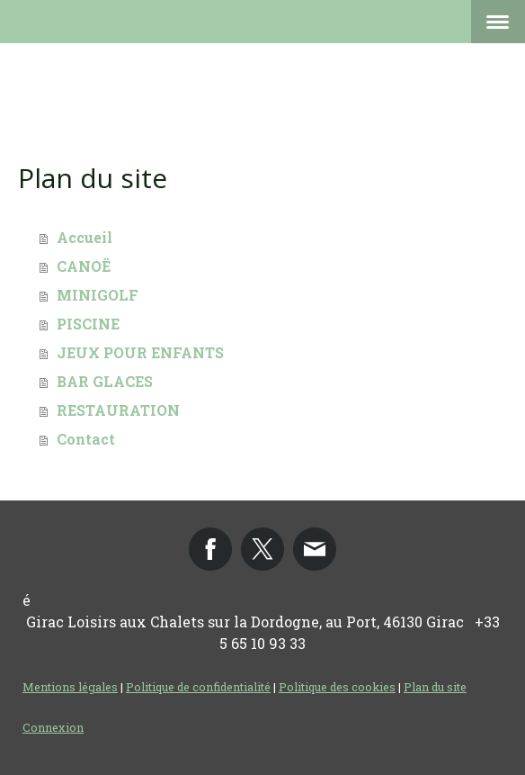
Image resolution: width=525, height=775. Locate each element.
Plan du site (435, 687)
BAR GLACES (105, 381)
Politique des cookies (337, 687)
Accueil (84, 237)
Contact (86, 438)
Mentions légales (70, 687)
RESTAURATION (118, 410)
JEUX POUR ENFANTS (140, 352)
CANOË (84, 266)
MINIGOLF (97, 294)
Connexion (53, 727)
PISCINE (88, 323)
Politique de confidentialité (198, 687)
